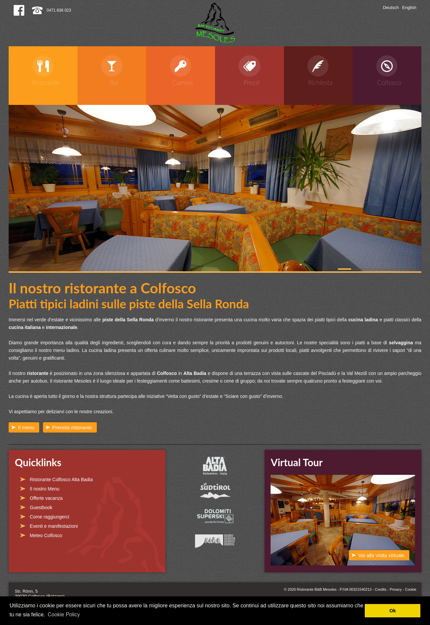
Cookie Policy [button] (64, 614)
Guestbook (41, 507)
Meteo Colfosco (46, 535)
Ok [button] (392, 610)
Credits (380, 589)
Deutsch (391, 7)
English (409, 7)
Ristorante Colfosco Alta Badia (61, 479)
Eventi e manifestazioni (54, 526)
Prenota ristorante (72, 427)
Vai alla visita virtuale (381, 555)
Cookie (410, 589)
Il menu (26, 427)
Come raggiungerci (49, 516)
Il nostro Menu (45, 488)
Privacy (396, 589)
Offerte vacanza (46, 498)
